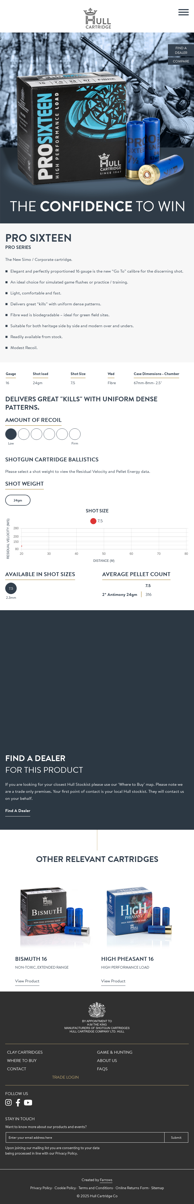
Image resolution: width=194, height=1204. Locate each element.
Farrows (106, 1179)
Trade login (65, 1077)
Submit (176, 1137)
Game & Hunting (114, 1052)
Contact (16, 1069)
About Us (107, 1060)
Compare (181, 61)
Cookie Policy (65, 1187)
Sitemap (157, 1187)
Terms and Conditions (95, 1187)
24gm (18, 500)
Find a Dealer (181, 50)
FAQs (102, 1069)
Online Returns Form (132, 1187)
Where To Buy (22, 1060)
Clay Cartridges (25, 1052)
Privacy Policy (66, 1153)
